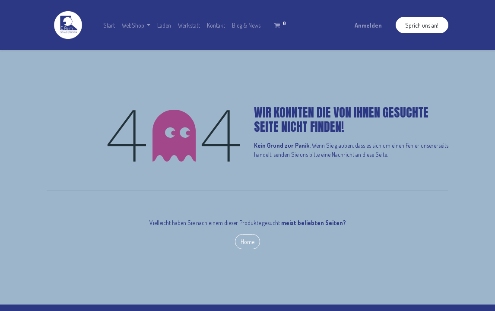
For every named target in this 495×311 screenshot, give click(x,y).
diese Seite (374, 154)
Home (247, 241)
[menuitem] (109, 25)
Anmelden (368, 25)
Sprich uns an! (421, 25)
